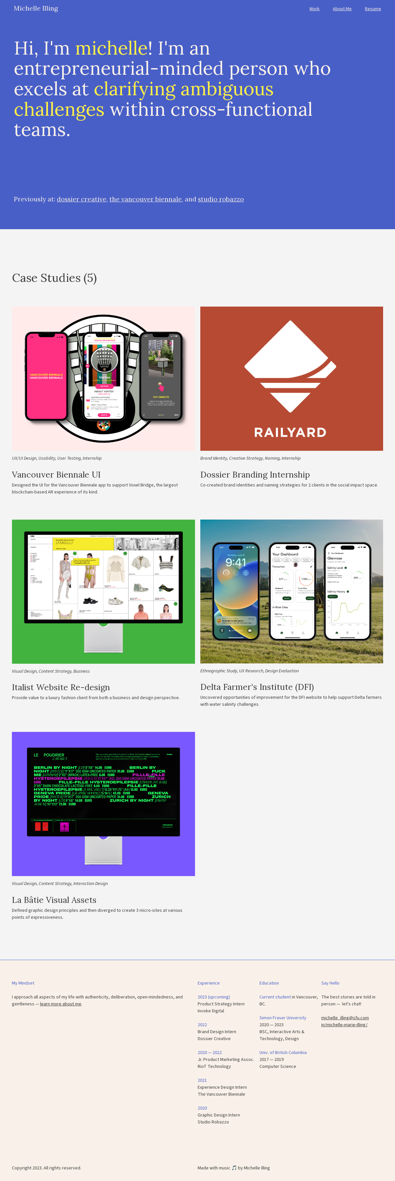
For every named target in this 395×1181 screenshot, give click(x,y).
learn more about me (60, 1004)
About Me (342, 9)
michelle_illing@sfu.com (345, 1018)
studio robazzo (221, 199)
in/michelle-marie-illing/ (344, 1025)
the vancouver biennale (145, 199)
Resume (373, 9)
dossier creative (81, 199)
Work (314, 9)
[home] (36, 6)
